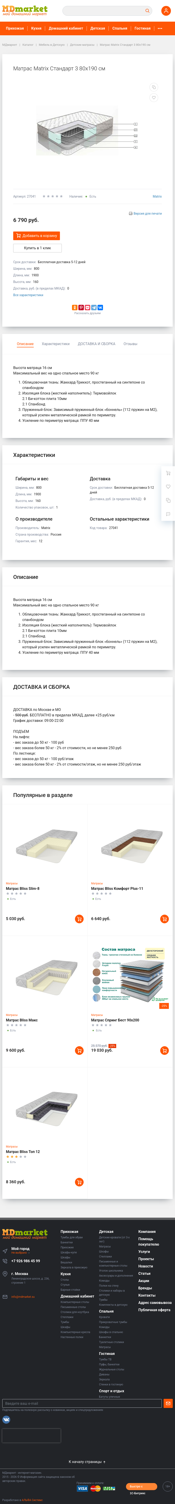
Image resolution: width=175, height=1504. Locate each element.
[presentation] (31, 1436)
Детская (97, 28)
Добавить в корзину (36, 235)
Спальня (119, 28)
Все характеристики (28, 295)
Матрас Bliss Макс (22, 1020)
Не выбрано (20, 1252)
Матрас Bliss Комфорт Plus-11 (117, 888)
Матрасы (12, 883)
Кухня (36, 28)
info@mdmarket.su (23, 1296)
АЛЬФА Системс (32, 1500)
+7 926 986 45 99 (25, 1261)
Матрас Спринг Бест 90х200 (115, 1020)
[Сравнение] (168, 500)
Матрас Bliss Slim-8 (22, 888)
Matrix (157, 196)
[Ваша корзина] (168, 473)
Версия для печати (148, 213)
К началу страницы (87, 1462)
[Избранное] (168, 487)
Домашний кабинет (66, 28)
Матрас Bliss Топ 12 (23, 1152)
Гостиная (143, 28)
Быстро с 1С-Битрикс (137, 1487)
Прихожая (15, 28)
